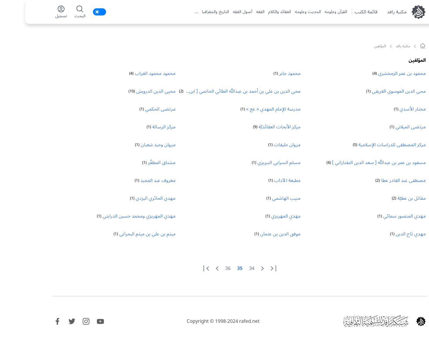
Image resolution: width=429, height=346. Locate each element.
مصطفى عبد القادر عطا (378, 180)
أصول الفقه (217, 12)
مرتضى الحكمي (135, 109)
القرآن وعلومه (310, 12)
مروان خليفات (261, 145)
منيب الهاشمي (261, 198)
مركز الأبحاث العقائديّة (254, 127)
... (171, 12)
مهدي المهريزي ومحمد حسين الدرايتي (113, 216)
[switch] (74, 11)
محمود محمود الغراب (129, 73)
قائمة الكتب (340, 11)
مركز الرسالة (138, 127)
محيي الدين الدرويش (130, 91)
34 (226, 268)
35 (214, 268)
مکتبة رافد (371, 11)
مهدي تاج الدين (385, 234)
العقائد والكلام (254, 12)
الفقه (235, 12)
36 (202, 268)
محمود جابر (264, 73)
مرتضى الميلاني (385, 127)
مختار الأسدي (387, 109)
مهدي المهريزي (260, 216)
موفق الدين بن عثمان (255, 234)
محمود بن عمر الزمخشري (376, 73)
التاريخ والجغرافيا (190, 12)
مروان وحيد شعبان (132, 145)
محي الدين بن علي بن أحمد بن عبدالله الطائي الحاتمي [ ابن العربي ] (219, 91)
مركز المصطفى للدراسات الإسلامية (366, 145)
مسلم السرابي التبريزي (253, 163)
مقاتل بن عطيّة (386, 198)
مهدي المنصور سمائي (379, 216)
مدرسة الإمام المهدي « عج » (248, 109)
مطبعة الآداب (262, 180)
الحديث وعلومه (282, 12)
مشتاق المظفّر (136, 163)
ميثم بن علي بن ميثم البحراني (122, 234)
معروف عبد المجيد (132, 180)
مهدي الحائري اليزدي (130, 198)
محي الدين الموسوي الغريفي (373, 91)
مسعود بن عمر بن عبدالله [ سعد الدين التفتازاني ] (353, 163)
